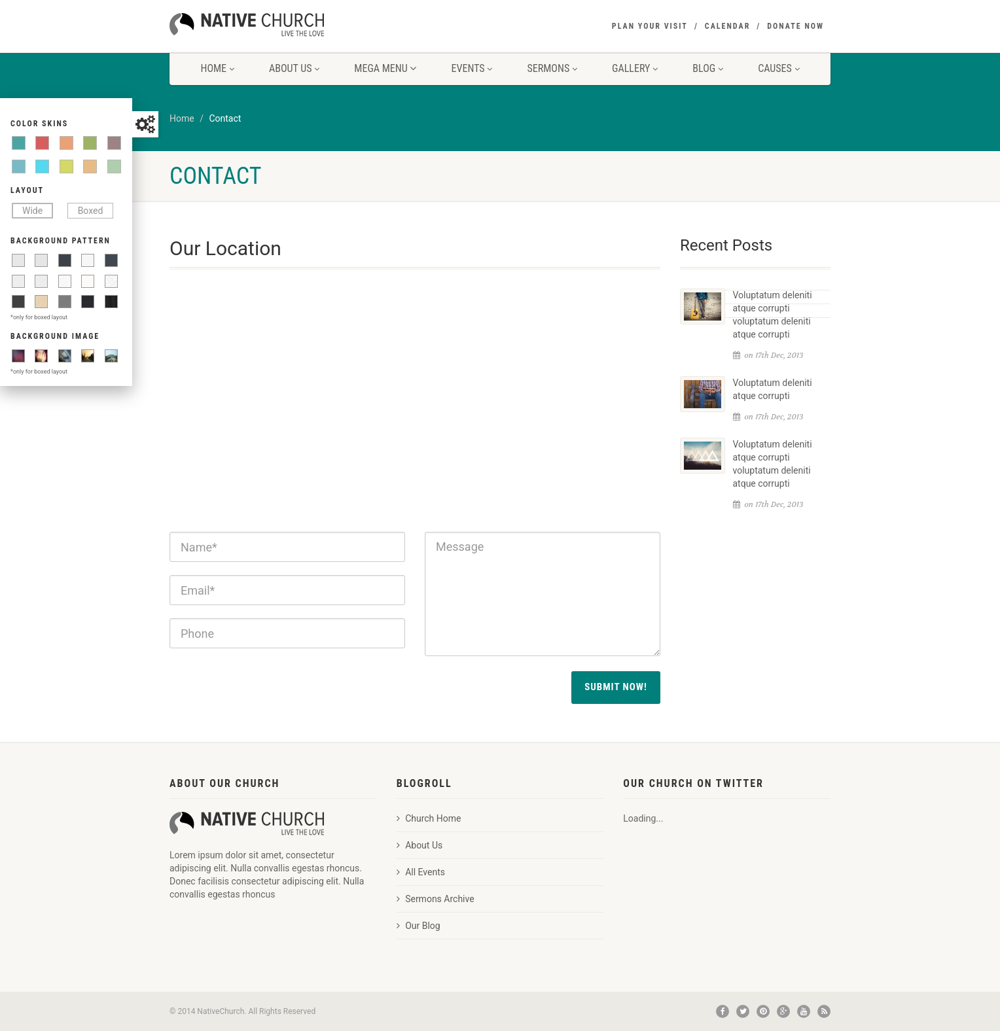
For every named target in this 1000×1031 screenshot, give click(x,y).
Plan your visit (650, 26)
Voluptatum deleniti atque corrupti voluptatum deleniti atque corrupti (772, 315)
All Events (421, 872)
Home (217, 68)
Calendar (727, 26)
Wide (32, 210)
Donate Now (795, 26)
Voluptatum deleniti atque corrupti (772, 389)
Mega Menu (385, 68)
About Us (294, 68)
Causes (778, 68)
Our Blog (418, 925)
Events (472, 68)
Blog (707, 68)
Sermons (552, 68)
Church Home (429, 818)
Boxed (90, 210)
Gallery (635, 68)
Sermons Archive (435, 899)
